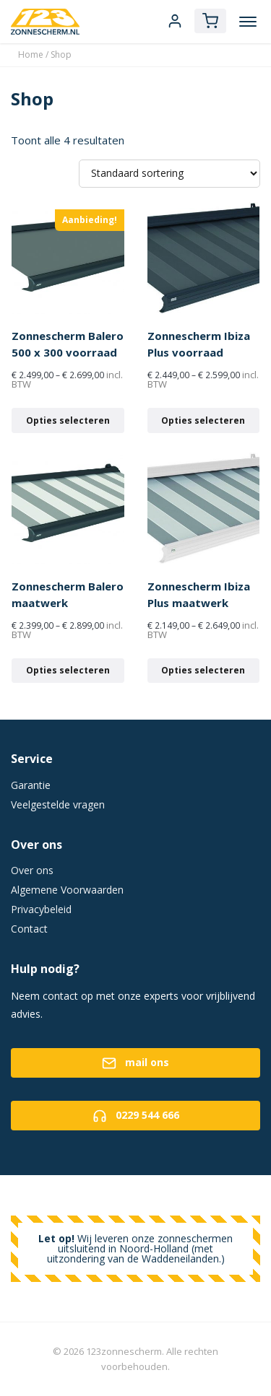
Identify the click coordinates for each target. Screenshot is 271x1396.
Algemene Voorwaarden (67, 890)
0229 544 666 (136, 1115)
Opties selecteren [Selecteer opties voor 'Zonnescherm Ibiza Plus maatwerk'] (203, 670)
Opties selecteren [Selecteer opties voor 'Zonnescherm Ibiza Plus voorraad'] (203, 420)
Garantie (31, 785)
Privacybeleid (41, 909)
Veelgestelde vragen (58, 804)
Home (30, 54)
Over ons (32, 870)
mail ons (135, 1062)
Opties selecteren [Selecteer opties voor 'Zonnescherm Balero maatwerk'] (68, 670)
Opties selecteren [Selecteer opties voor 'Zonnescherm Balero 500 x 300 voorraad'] (68, 420)
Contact (29, 928)
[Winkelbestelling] (169, 174)
